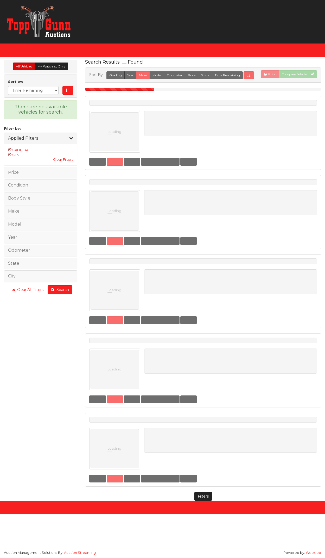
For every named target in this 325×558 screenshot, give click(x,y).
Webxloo (313, 552)
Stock (205, 75)
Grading (115, 75)
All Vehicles (24, 66)
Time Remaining (227, 75)
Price (191, 75)
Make (143, 75)
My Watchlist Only (51, 66)
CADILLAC (20, 150)
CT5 (15, 155)
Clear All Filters (27, 289)
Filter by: (12, 128)
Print (270, 74)
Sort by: (16, 81)
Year (130, 75)
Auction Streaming (80, 552)
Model (156, 75)
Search (60, 289)
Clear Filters (63, 159)
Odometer (174, 75)
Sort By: (97, 75)
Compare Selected (298, 74)
